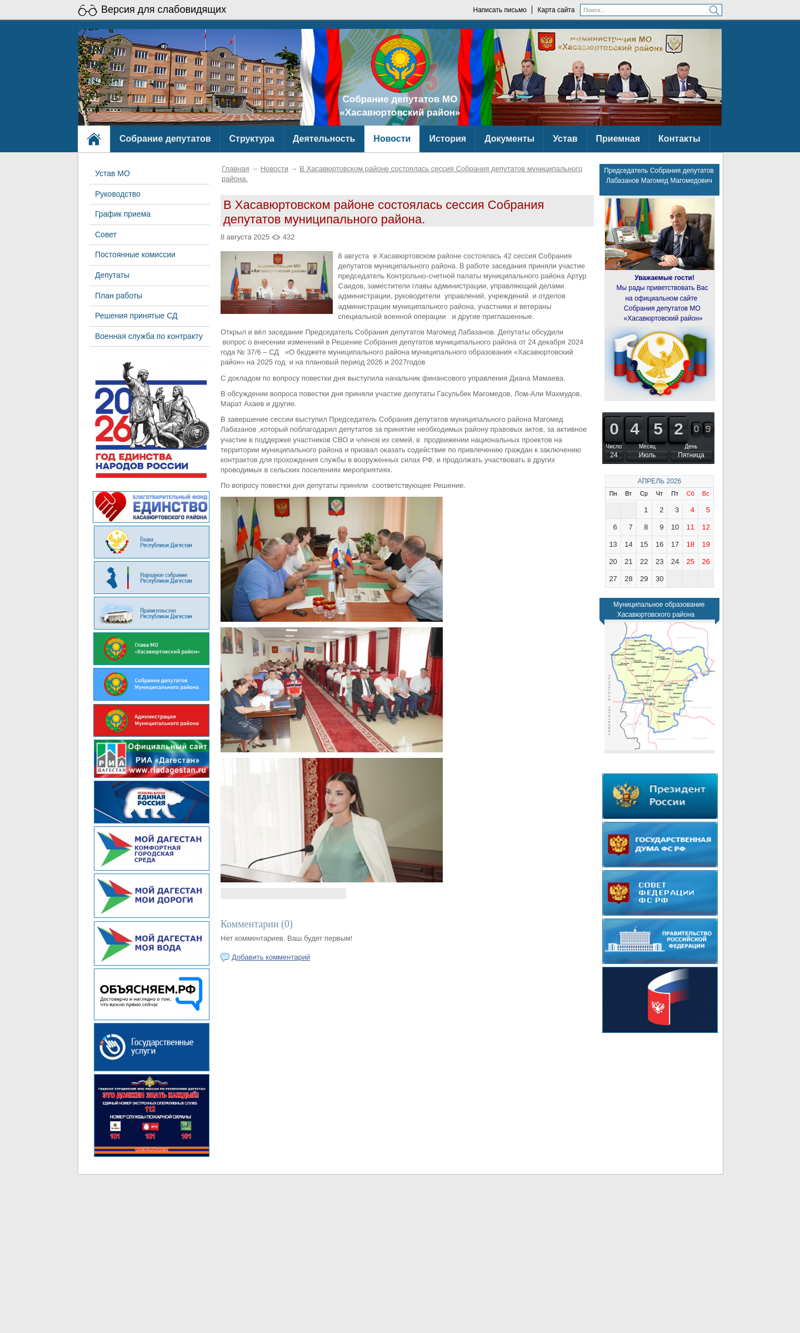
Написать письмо (499, 10)
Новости (274, 168)
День (690, 446)
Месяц (647, 446)
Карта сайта (556, 10)
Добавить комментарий (271, 957)
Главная (235, 168)
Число (614, 446)
